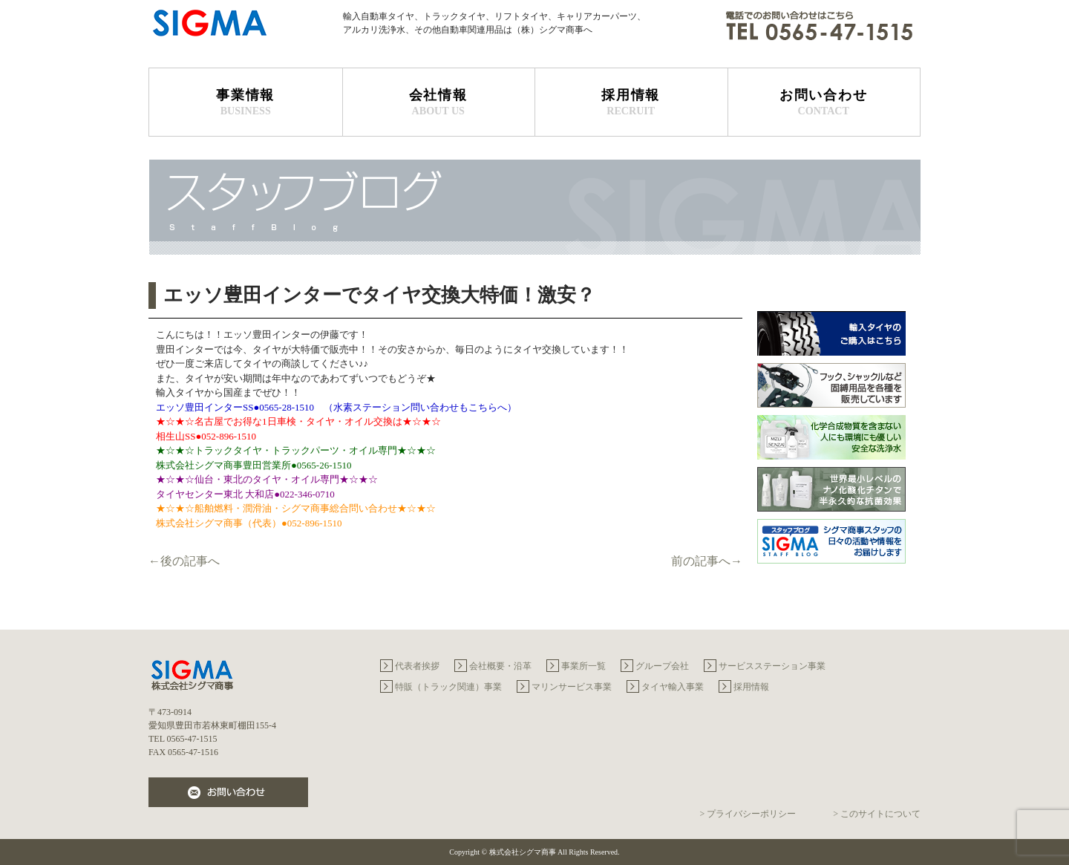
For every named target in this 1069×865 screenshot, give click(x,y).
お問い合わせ (824, 102)
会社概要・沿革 (500, 666)
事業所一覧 (583, 666)
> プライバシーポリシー (747, 814)
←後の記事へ (184, 561)
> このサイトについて (877, 814)
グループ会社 (662, 666)
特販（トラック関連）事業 (448, 687)
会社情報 (438, 102)
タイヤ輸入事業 (672, 687)
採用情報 (631, 102)
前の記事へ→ (706, 561)
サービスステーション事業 (772, 666)
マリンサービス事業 (572, 687)
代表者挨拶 (417, 666)
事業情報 (245, 102)
